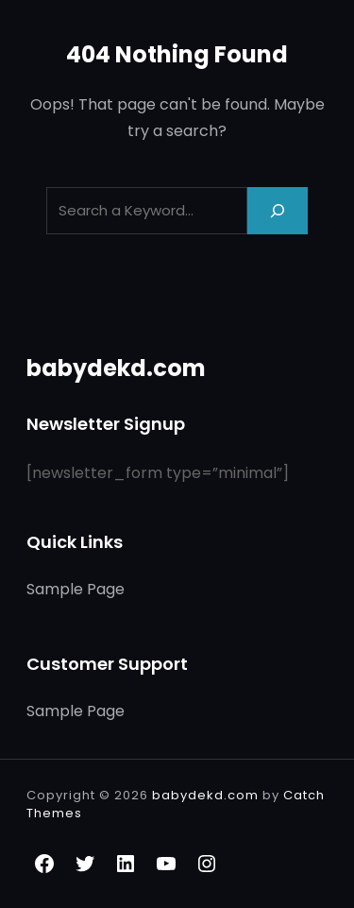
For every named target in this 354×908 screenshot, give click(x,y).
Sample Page (75, 589)
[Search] (277, 210)
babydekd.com (116, 368)
